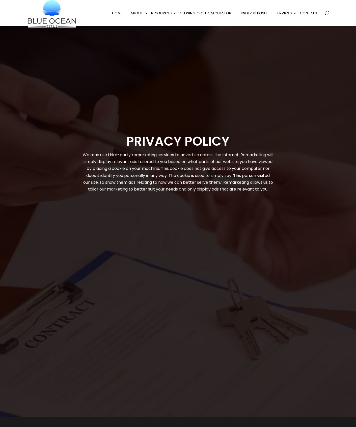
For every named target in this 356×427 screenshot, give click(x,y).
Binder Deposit (253, 13)
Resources (161, 13)
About (136, 13)
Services (284, 13)
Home (117, 13)
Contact (309, 13)
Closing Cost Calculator (205, 13)
